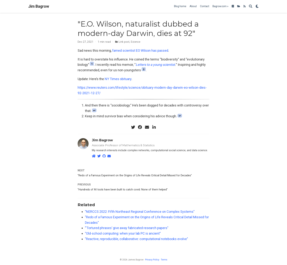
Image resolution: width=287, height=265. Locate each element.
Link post (124, 41)
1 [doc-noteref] (92, 63)
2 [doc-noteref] (143, 69)
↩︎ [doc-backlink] (94, 110)
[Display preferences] (257, 6)
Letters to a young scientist (155, 65)
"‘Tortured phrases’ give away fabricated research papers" (126, 228)
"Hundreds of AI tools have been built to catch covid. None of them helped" (123, 189)
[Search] (250, 6)
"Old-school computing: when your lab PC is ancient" (123, 233)
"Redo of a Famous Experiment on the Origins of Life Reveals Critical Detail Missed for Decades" (135, 175)
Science (135, 41)
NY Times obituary (118, 79)
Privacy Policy (152, 259)
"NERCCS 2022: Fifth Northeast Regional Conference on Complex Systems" (140, 212)
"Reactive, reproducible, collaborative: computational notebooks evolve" (136, 239)
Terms (164, 259)
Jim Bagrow (38, 6)
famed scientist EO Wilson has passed (140, 50)
